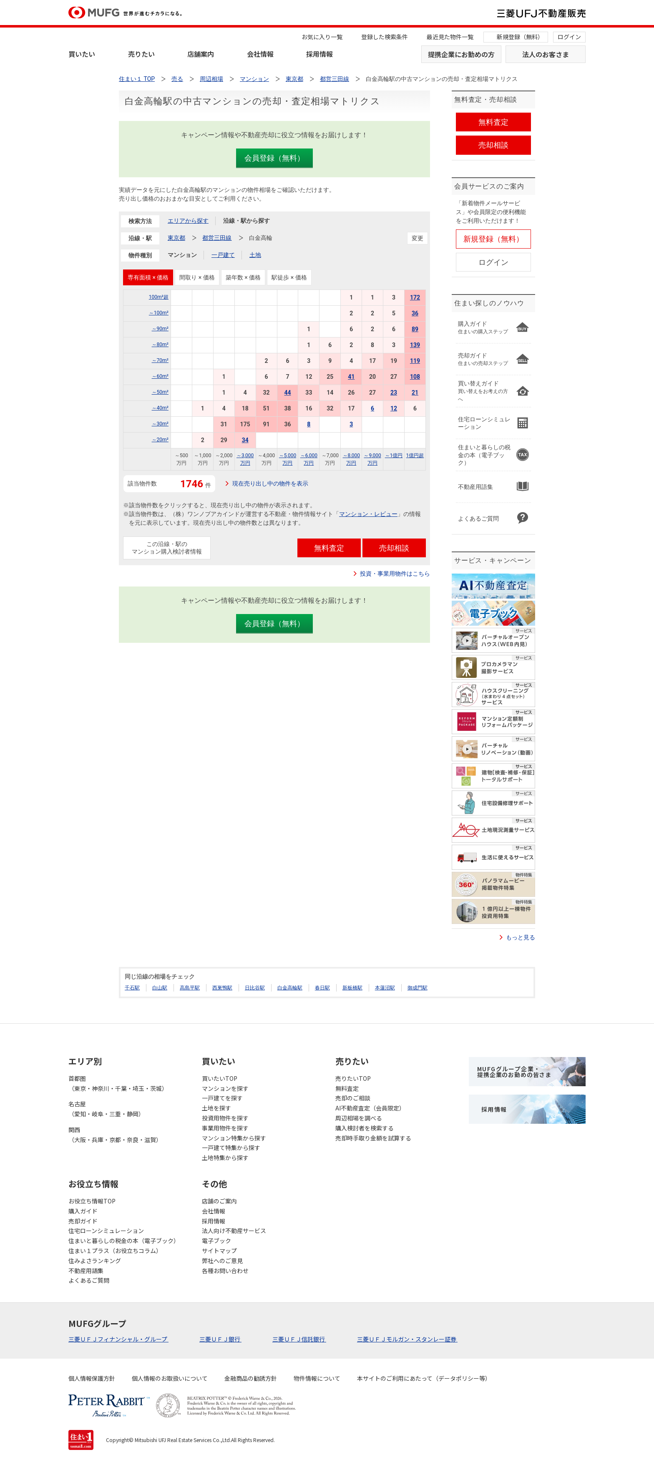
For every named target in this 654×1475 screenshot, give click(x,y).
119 (415, 360)
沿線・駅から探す (246, 220)
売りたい (141, 54)
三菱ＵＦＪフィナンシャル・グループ (118, 1339)
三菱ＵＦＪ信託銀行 (299, 1339)
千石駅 (132, 988)
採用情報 (319, 54)
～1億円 (394, 455)
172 (415, 297)
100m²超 (159, 297)
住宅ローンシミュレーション (106, 1230)
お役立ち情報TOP (92, 1201)
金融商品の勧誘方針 (250, 1378)
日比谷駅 (255, 988)
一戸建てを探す (222, 1098)
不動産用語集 (85, 1270)
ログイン (569, 37)
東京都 (176, 237)
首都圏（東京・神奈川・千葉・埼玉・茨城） (118, 1083)
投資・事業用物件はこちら (395, 573)
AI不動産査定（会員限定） (370, 1108)
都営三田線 (216, 237)
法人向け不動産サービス (234, 1230)
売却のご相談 (352, 1098)
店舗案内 (200, 54)
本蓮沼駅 (385, 988)
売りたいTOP (353, 1078)
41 (351, 376)
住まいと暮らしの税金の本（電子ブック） (123, 1240)
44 (287, 392)
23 (393, 392)
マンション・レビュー (368, 514)
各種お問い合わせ (225, 1270)
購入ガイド (83, 1211)
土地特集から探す (225, 1157)
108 (415, 376)
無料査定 (347, 1088)
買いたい (81, 54)
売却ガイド (83, 1221)
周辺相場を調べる (358, 1118)
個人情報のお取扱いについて (170, 1378)
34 (245, 440)
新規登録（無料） (520, 37)
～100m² (159, 313)
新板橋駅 (352, 988)
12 (393, 408)
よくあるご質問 (88, 1280)
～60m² (160, 376)
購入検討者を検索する (364, 1128)
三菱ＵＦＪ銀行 (220, 1339)
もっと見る (520, 937)
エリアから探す (188, 220)
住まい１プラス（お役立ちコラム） (115, 1250)
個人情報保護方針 (91, 1378)
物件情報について (317, 1378)
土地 (255, 255)
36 (415, 313)
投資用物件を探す (225, 1118)
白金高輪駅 (289, 988)
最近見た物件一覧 (450, 37)
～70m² (160, 360)
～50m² (160, 392)
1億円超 (415, 455)
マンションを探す (225, 1088)
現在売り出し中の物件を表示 (270, 483)
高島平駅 (190, 988)
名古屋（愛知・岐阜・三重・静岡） (106, 1109)
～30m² (160, 424)
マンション (182, 255)
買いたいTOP (219, 1078)
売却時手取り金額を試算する (373, 1138)
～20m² (160, 440)
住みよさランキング (94, 1260)
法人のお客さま (545, 54)
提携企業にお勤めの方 (461, 54)
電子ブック (216, 1240)
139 (415, 345)
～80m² (160, 344)
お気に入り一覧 (322, 37)
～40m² (160, 408)
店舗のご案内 (219, 1201)
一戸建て (223, 255)
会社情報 (260, 54)
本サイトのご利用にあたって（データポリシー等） (424, 1378)
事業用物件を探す (225, 1128)
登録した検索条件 (384, 37)
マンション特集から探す (234, 1138)
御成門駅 (417, 988)
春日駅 (322, 988)
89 (415, 329)
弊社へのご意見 (222, 1260)
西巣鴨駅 (222, 988)
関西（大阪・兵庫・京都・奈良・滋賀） (115, 1134)
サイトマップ (219, 1250)
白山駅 (159, 988)
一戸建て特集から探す (231, 1147)
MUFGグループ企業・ (514, 1072)
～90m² (160, 329)
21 (415, 392)
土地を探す (216, 1108)
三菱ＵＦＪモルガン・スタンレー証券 (407, 1339)
